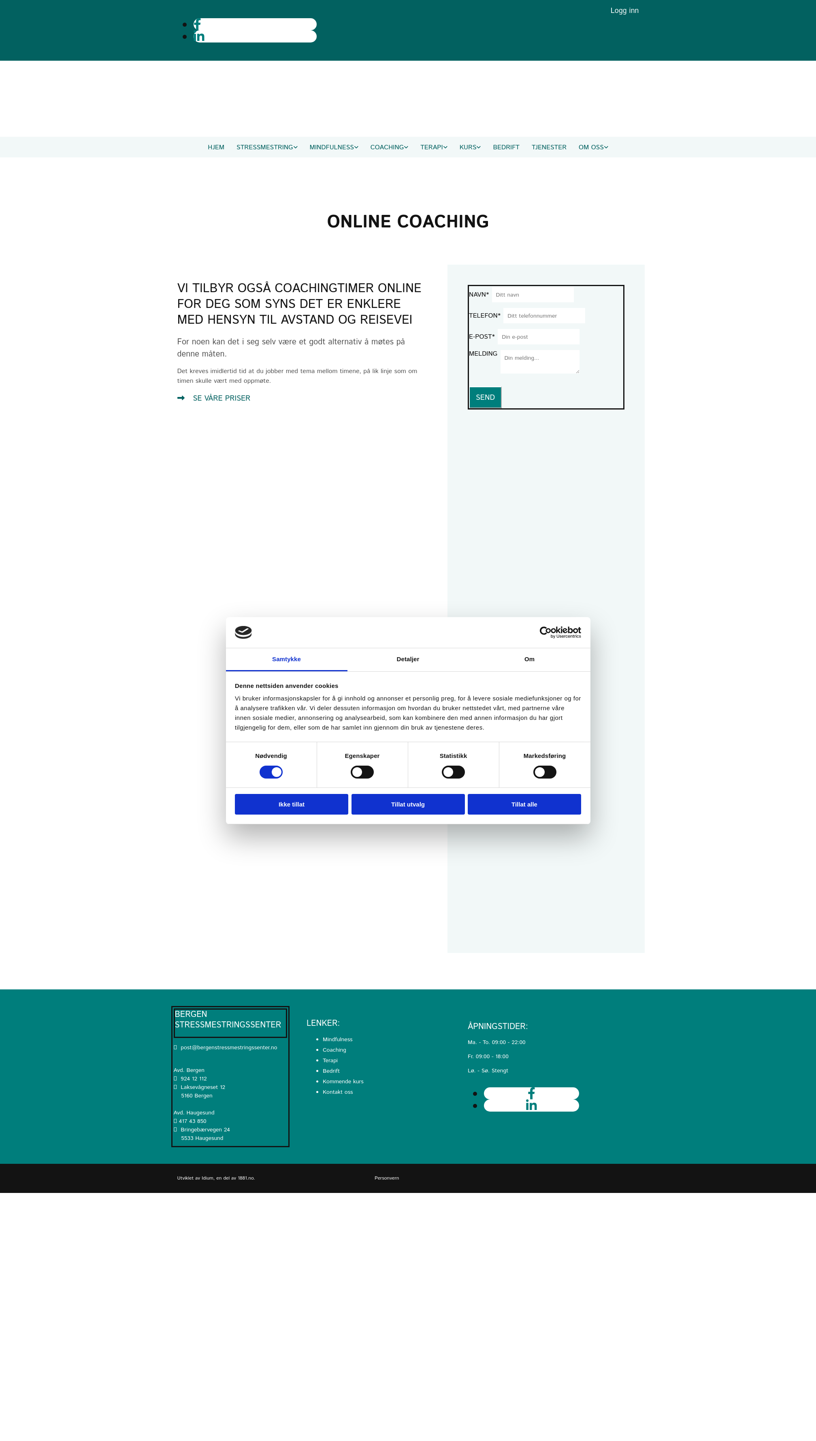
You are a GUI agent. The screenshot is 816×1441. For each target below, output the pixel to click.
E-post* (482, 337)
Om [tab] (529, 659)
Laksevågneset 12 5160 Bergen (200, 1091)
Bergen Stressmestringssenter (228, 1020)
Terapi (431, 147)
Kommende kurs (343, 1082)
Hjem (216, 147)
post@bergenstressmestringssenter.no (225, 1048)
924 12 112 (194, 1079)
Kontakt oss (338, 1092)
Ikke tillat (292, 804)
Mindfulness (332, 147)
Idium (207, 1178)
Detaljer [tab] (408, 659)
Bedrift (506, 147)
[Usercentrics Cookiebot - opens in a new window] (545, 632)
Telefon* (485, 315)
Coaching (387, 147)
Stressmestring (264, 147)
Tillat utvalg (408, 804)
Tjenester (549, 147)
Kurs (468, 147)
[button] (214, 398)
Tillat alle (524, 804)
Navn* (479, 294)
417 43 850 (193, 1121)
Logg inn (625, 11)
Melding (483, 354)
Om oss (591, 147)
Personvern (387, 1178)
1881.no (246, 1178)
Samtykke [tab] (286, 659)
